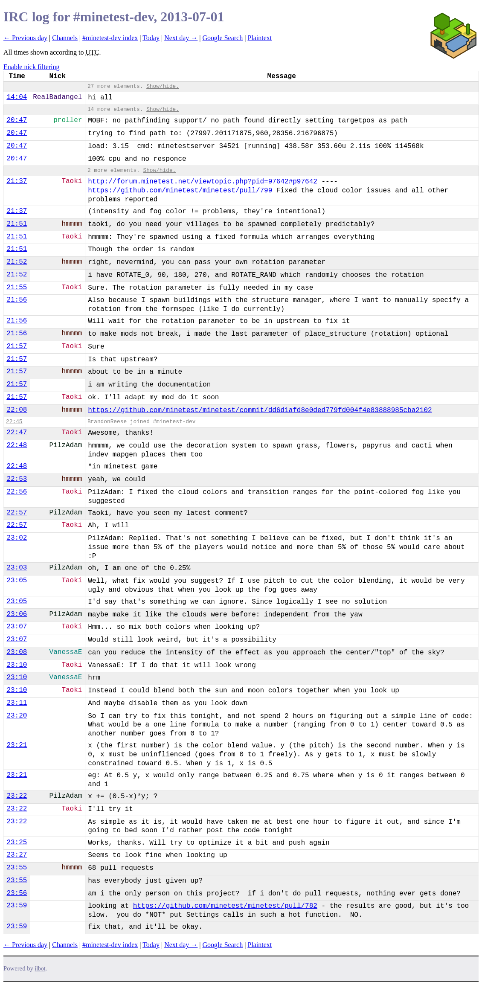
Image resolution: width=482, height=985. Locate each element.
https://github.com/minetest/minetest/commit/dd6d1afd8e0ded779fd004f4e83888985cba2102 (260, 410)
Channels (65, 37)
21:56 (16, 300)
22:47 (16, 432)
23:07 (16, 627)
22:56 (16, 492)
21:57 (16, 346)
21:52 (16, 262)
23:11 (16, 703)
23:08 (16, 652)
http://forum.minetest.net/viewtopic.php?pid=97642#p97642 (202, 182)
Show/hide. (162, 86)
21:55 (16, 287)
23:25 (16, 842)
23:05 (16, 580)
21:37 (16, 181)
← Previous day (25, 37)
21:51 (16, 224)
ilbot (40, 968)
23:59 (16, 905)
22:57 (16, 513)
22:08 (16, 410)
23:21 (16, 745)
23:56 (16, 893)
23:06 (16, 614)
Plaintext (259, 37)
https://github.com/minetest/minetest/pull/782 (225, 906)
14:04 (16, 97)
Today (151, 37)
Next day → (180, 37)
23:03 (16, 568)
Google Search (223, 37)
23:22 (16, 796)
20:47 (16, 120)
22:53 (16, 479)
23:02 (16, 538)
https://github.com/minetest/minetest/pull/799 (180, 191)
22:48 (16, 445)
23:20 (16, 716)
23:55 (16, 868)
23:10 (16, 665)
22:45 (14, 421)
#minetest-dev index (110, 37)
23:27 (16, 855)
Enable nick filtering (31, 66)
